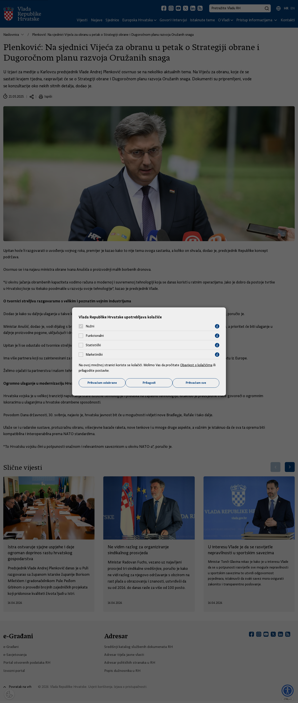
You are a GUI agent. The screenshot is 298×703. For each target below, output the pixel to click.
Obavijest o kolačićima (196, 365)
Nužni (90, 326)
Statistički (93, 345)
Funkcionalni (95, 336)
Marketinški (94, 355)
